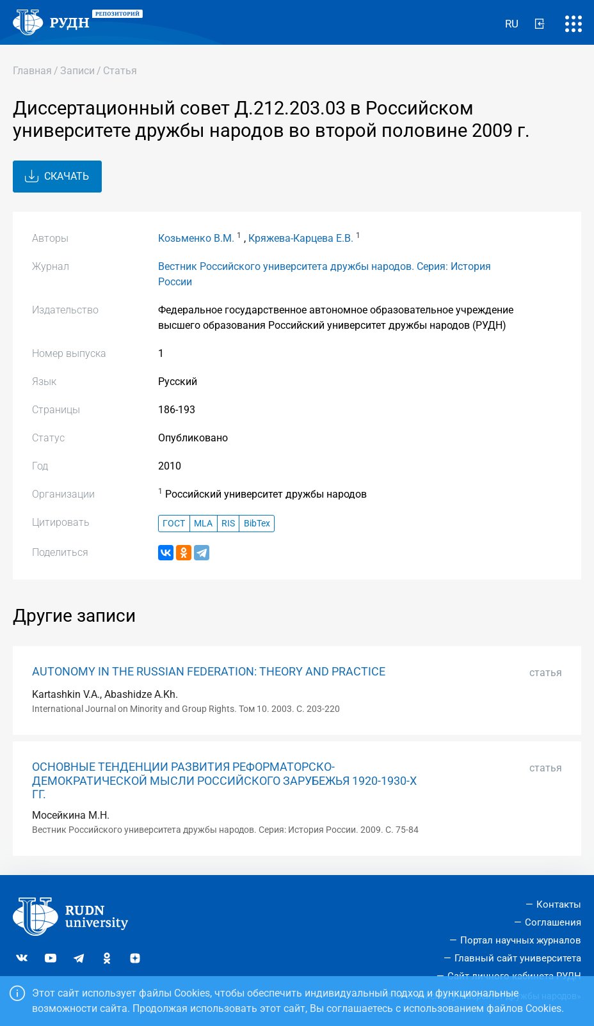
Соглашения (553, 922)
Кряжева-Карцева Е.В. (300, 238)
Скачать (57, 176)
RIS (228, 523)
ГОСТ (174, 523)
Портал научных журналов (520, 940)
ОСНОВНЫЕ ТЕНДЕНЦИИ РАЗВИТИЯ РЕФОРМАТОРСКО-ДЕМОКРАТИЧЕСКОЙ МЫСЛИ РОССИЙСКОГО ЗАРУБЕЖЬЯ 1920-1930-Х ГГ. (224, 780)
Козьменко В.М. (196, 238)
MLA (203, 523)
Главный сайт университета (517, 958)
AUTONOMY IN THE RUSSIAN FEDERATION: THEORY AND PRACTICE (208, 671)
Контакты (558, 904)
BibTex (257, 523)
